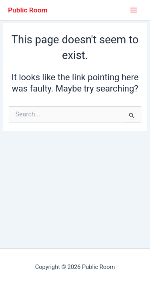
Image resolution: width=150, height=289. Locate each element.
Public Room (27, 10)
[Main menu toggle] (133, 10)
